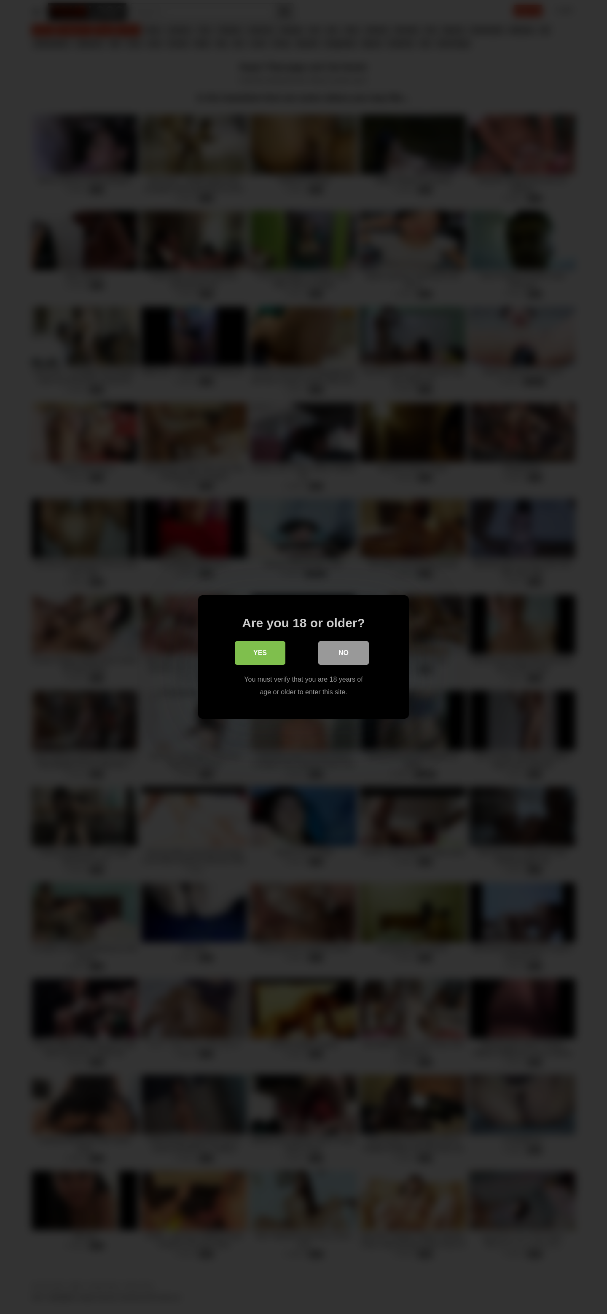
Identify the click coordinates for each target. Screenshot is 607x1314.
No (343, 652)
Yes (260, 652)
